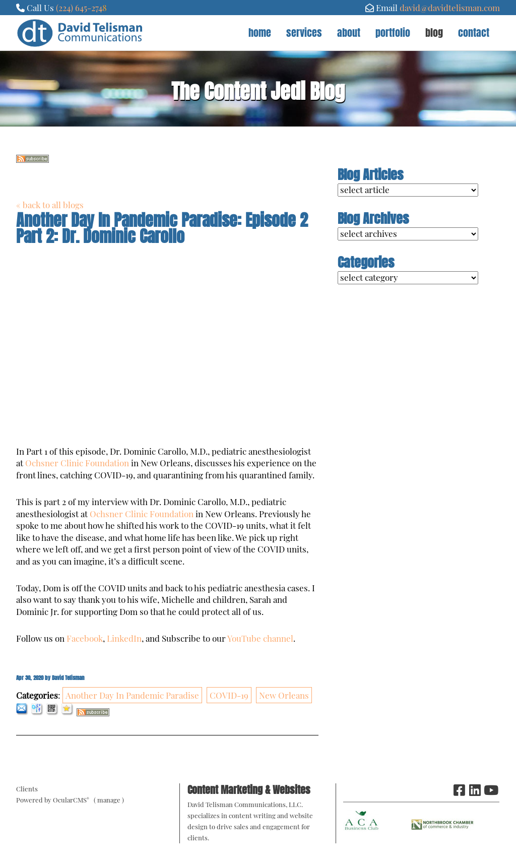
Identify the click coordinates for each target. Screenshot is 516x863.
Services (304, 32)
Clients (27, 788)
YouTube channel (260, 638)
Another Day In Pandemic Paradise (132, 695)
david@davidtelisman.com (450, 7)
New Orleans (284, 695)
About (348, 32)
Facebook (85, 638)
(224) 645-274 (79, 7)
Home (259, 32)
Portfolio (392, 32)
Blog (434, 32)
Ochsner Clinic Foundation (77, 462)
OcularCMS (71, 799)
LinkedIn (124, 638)
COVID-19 (229, 695)
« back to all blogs (50, 204)
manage (108, 799)
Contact (473, 32)
